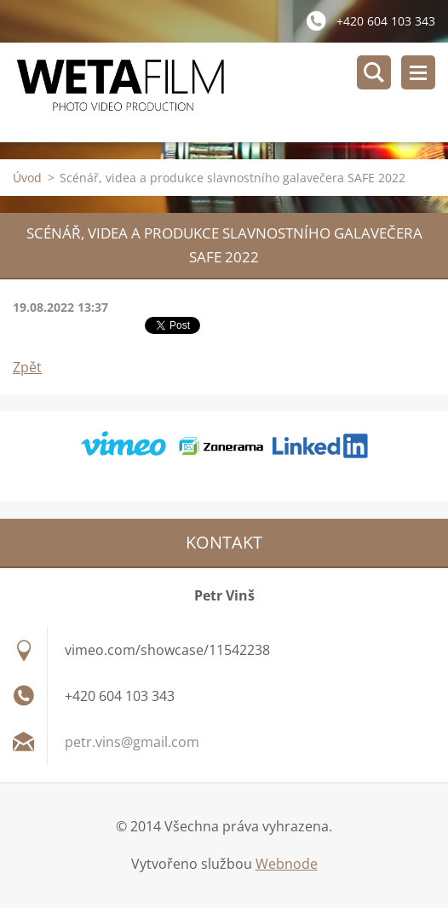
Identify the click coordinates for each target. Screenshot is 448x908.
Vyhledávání (374, 72)
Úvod (27, 178)
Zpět (27, 367)
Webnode (287, 863)
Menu (418, 72)
